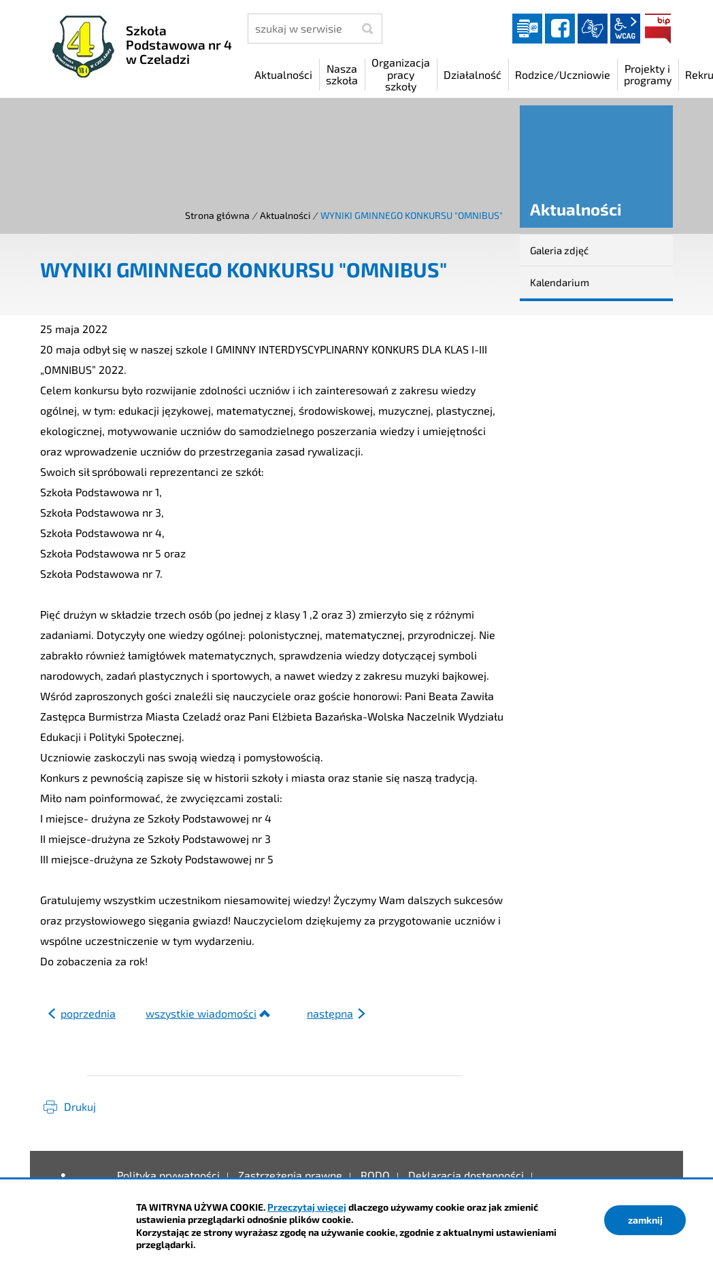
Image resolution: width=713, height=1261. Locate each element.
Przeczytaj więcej (306, 1207)
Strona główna (217, 215)
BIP (658, 29)
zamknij (645, 1220)
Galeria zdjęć (559, 250)
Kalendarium (559, 282)
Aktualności (285, 215)
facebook (560, 29)
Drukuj (80, 1106)
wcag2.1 (625, 29)
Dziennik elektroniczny (527, 29)
